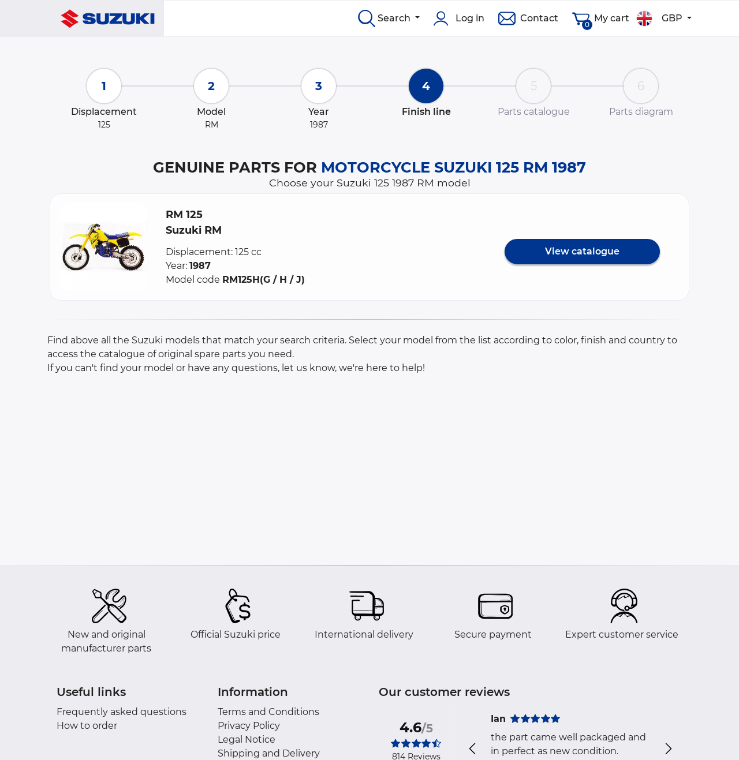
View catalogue (582, 251)
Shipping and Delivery (269, 753)
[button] (103, 247)
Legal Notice (246, 739)
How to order (87, 725)
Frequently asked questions (121, 711)
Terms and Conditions (268, 711)
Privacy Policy (249, 725)
